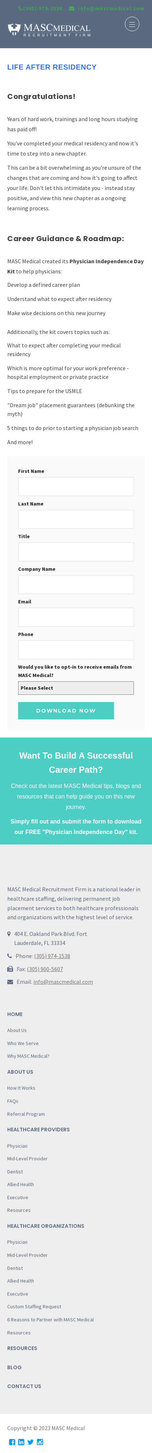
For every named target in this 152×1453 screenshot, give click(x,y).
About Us (17, 1030)
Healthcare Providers (38, 1129)
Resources (19, 1210)
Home (14, 1014)
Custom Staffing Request (34, 1306)
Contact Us (24, 1386)
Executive (17, 1197)
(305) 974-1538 (40, 8)
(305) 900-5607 (45, 969)
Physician (17, 1146)
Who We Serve (23, 1043)
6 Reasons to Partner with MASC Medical (50, 1319)
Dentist (15, 1171)
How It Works (21, 1088)
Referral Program (26, 1114)
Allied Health (20, 1184)
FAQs (12, 1101)
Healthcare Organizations (45, 1226)
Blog (14, 1367)
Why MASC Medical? (28, 1056)
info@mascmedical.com (63, 981)
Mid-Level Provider (27, 1158)
